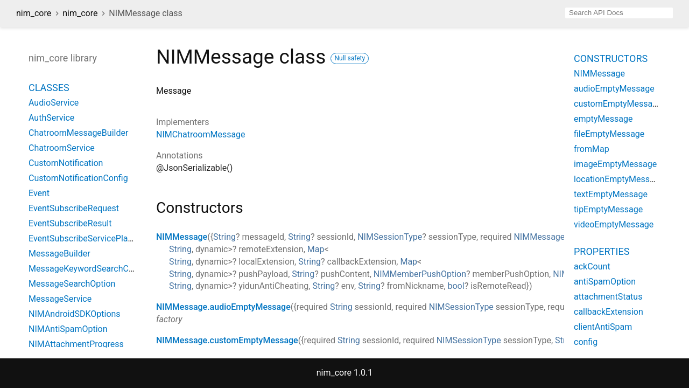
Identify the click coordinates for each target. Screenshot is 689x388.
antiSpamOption (605, 281)
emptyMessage (603, 119)
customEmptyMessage (618, 104)
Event (39, 193)
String (224, 237)
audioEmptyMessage (614, 89)
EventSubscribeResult (70, 223)
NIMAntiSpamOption (68, 329)
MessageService (60, 299)
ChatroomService (62, 148)
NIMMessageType (548, 237)
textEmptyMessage (611, 194)
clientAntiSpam (603, 327)
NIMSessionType (389, 237)
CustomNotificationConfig (78, 178)
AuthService (51, 118)
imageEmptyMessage (615, 164)
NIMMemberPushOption (420, 274)
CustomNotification (66, 163)
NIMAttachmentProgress (76, 344)
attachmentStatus (608, 297)
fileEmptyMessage (609, 134)
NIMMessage (181, 237)
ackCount (592, 266)
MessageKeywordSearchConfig (88, 269)
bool (456, 286)
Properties (601, 251)
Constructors (611, 58)
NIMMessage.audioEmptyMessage (223, 307)
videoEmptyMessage (613, 224)
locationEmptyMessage (619, 179)
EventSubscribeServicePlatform (89, 238)
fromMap (591, 149)
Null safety (349, 58)
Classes (49, 87)
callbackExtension (608, 312)
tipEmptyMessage (608, 209)
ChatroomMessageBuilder (78, 133)
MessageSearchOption (72, 284)
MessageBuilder (59, 253)
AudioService (54, 103)
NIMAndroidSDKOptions (75, 314)
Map (316, 249)
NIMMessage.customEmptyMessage (227, 340)
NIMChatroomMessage (200, 134)
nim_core (33, 13)
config (585, 342)
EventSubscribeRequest (74, 208)
